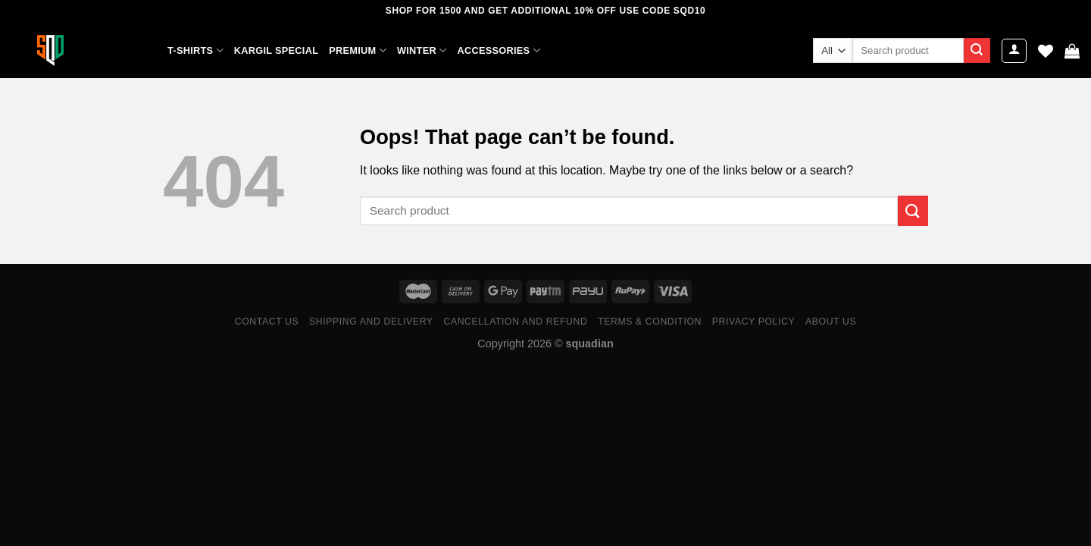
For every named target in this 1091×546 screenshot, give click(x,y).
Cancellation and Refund (515, 321)
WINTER (421, 50)
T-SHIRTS (195, 50)
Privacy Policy (753, 321)
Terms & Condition (650, 321)
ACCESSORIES (498, 50)
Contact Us (267, 321)
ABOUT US (830, 321)
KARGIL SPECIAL (276, 50)
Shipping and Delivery (371, 321)
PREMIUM (357, 50)
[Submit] (976, 51)
